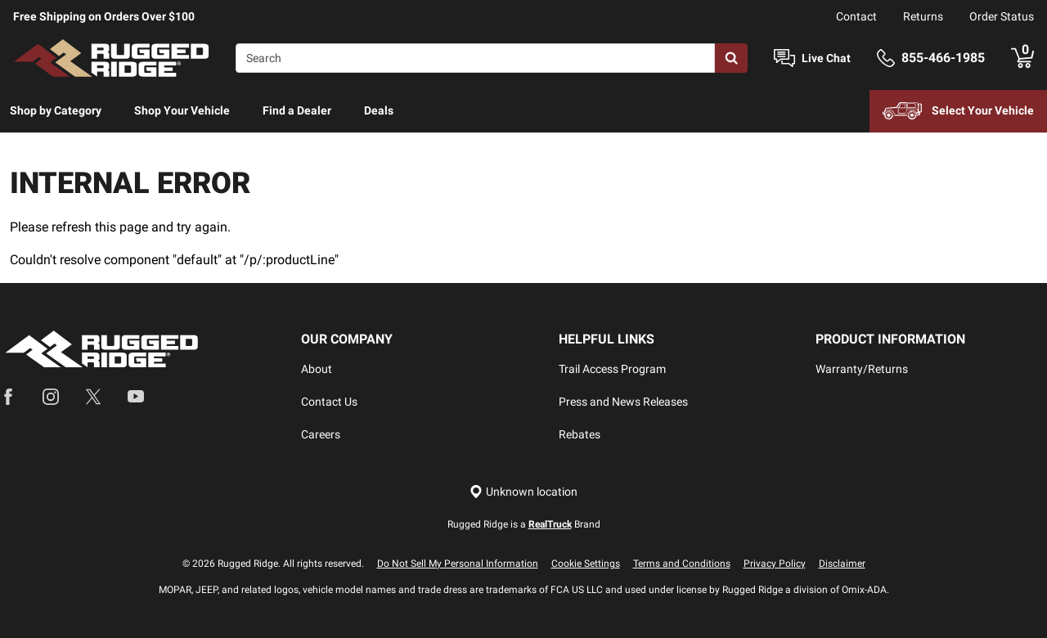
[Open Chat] (784, 58)
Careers (320, 434)
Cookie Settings (585, 563)
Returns (923, 16)
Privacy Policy (775, 563)
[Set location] (523, 492)
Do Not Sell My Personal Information (457, 563)
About (316, 368)
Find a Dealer (297, 110)
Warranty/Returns (862, 368)
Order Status (1001, 16)
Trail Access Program (612, 368)
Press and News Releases (623, 401)
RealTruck (550, 524)
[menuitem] (55, 111)
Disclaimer (842, 563)
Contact (856, 16)
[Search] (475, 58)
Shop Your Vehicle (182, 110)
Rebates (579, 434)
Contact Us (329, 401)
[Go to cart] (1022, 58)
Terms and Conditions (681, 563)
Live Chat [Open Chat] (826, 58)
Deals (378, 110)
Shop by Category (55, 110)
